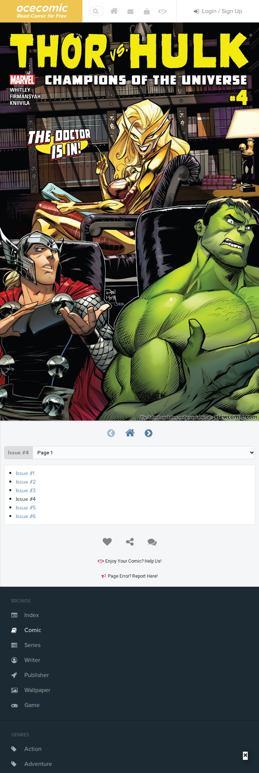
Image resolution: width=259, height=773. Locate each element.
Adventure (38, 764)
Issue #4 (18, 452)
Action (33, 749)
